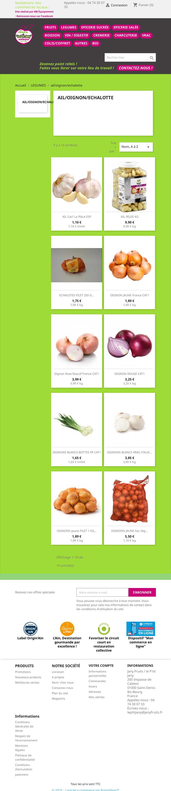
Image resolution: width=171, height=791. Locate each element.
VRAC (146, 30)
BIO (95, 38)
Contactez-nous (62, 683)
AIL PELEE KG (130, 212)
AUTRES (81, 38)
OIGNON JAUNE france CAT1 (129, 291)
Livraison (58, 667)
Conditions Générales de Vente (24, 722)
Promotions (23, 667)
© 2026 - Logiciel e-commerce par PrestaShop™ (85, 786)
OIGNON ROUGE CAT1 (129, 369)
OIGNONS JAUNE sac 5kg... (129, 526)
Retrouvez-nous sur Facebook (34, 11)
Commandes (97, 676)
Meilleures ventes (27, 678)
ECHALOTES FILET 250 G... (76, 291)
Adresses (95, 687)
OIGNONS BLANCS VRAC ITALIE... (129, 448)
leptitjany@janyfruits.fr (145, 708)
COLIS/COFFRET (57, 38)
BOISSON (52, 30)
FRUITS (50, 23)
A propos (58, 673)
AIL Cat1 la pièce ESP (76, 212)
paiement (21, 770)
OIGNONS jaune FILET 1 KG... (77, 526)
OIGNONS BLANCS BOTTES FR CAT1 (77, 448)
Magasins (58, 694)
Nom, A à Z (136, 142)
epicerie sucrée (95, 23)
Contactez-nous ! (135, 63)
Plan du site (60, 689)
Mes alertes (97, 692)
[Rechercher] (130, 53)
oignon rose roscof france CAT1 (76, 369)
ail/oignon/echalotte (41, 97)
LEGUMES (68, 23)
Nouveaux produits (28, 673)
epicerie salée (126, 23)
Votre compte (101, 661)
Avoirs (93, 682)
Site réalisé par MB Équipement (83, 11)
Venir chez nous (63, 678)
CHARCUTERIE (126, 30)
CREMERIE (101, 30)
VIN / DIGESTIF (76, 30)
